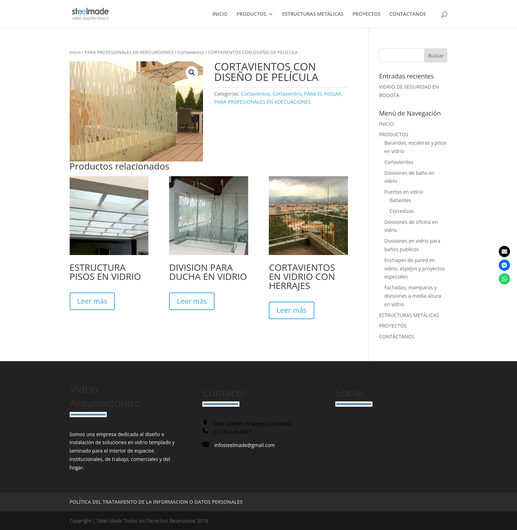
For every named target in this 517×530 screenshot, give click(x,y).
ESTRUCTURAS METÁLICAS (312, 14)
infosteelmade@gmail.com (244, 445)
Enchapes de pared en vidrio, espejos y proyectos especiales (414, 268)
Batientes (400, 200)
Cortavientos (190, 52)
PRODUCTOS (251, 14)
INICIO (220, 14)
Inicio (75, 52)
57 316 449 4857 (232, 431)
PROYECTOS (366, 14)
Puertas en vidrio (403, 191)
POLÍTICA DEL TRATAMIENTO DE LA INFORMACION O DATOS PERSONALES (156, 501)
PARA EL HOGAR (322, 93)
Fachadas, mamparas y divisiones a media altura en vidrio (412, 296)
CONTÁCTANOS (408, 14)
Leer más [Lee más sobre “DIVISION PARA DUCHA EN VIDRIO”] (192, 301)
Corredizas (402, 211)
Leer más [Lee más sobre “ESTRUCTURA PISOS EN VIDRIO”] (92, 301)
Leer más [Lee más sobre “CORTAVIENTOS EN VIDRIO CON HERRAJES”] (291, 310)
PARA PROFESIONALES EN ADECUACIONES (129, 52)
